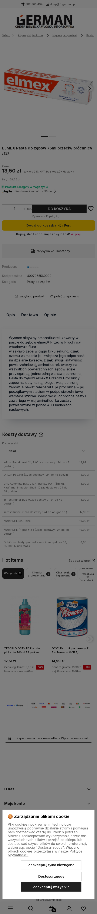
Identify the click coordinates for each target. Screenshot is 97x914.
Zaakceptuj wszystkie (51, 887)
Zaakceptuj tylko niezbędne (51, 865)
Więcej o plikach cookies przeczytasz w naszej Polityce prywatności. (45, 851)
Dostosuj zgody (51, 876)
